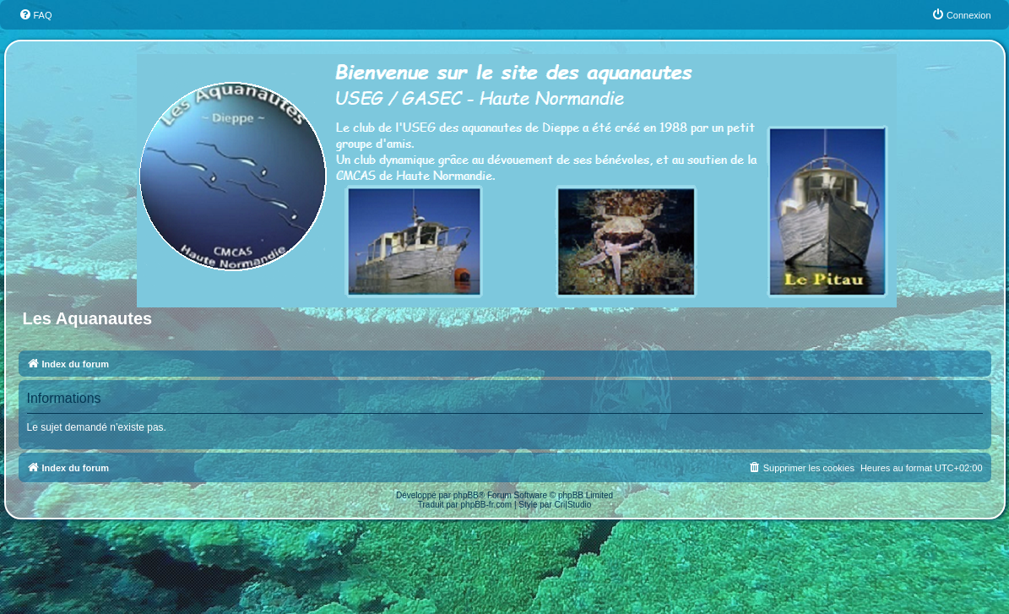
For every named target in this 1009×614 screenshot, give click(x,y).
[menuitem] (35, 15)
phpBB (466, 495)
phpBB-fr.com (487, 504)
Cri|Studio (573, 504)
